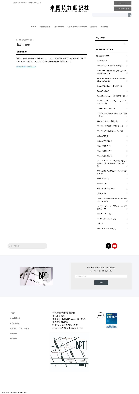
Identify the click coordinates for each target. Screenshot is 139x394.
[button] (122, 3)
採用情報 (93, 27)
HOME (33, 27)
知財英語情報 (45, 27)
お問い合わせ (58, 27)
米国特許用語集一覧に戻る (26, 66)
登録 (101, 283)
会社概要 (104, 27)
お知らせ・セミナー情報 (77, 27)
